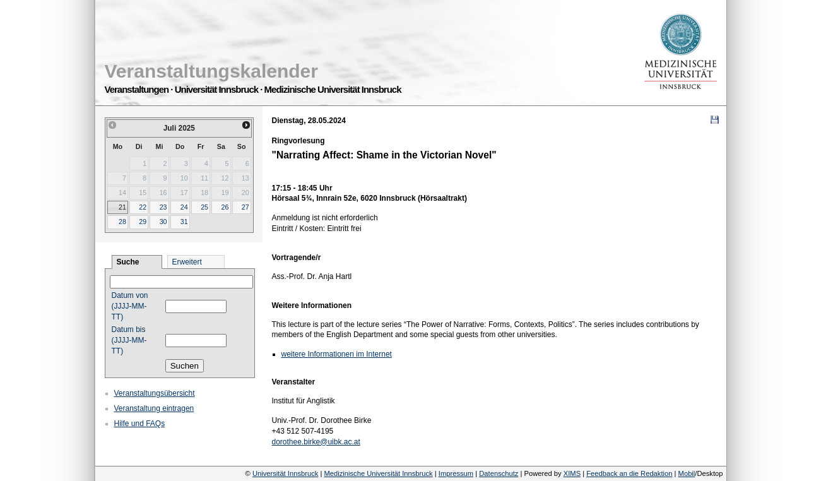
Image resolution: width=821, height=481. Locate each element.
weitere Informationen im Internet (336, 354)
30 (163, 221)
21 (122, 207)
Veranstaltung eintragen (154, 408)
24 (184, 207)
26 (224, 207)
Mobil (686, 473)
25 (204, 207)
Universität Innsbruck (285, 473)
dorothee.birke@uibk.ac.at (316, 441)
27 (245, 207)
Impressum (456, 473)
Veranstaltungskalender (211, 71)
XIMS (572, 473)
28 (122, 221)
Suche (128, 262)
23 (163, 207)
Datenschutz (498, 473)
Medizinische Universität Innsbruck (378, 473)
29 (142, 221)
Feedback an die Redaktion (629, 473)
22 (142, 207)
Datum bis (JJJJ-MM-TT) (129, 340)
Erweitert (187, 262)
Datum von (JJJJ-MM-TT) (130, 306)
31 (184, 221)
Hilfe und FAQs (139, 423)
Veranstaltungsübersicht (154, 393)
